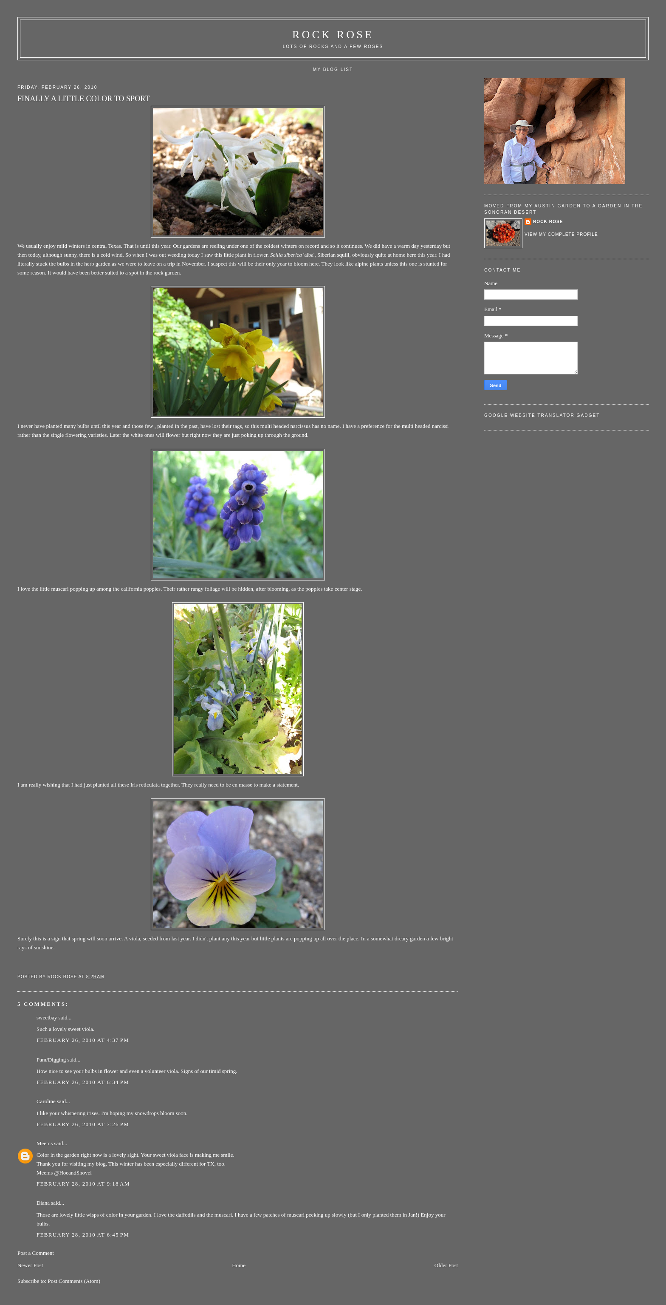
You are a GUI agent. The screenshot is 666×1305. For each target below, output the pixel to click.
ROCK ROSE (333, 34)
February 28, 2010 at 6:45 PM (83, 1234)
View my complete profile (561, 234)
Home (239, 1265)
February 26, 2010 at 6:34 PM (83, 1082)
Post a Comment (35, 1253)
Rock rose (63, 976)
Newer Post (30, 1265)
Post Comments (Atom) (74, 1281)
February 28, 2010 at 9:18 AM (83, 1183)
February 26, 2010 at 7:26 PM (83, 1124)
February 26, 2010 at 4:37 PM (83, 1040)
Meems (45, 1143)
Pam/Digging (51, 1059)
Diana (43, 1203)
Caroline (46, 1101)
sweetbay (47, 1017)
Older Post (446, 1265)
